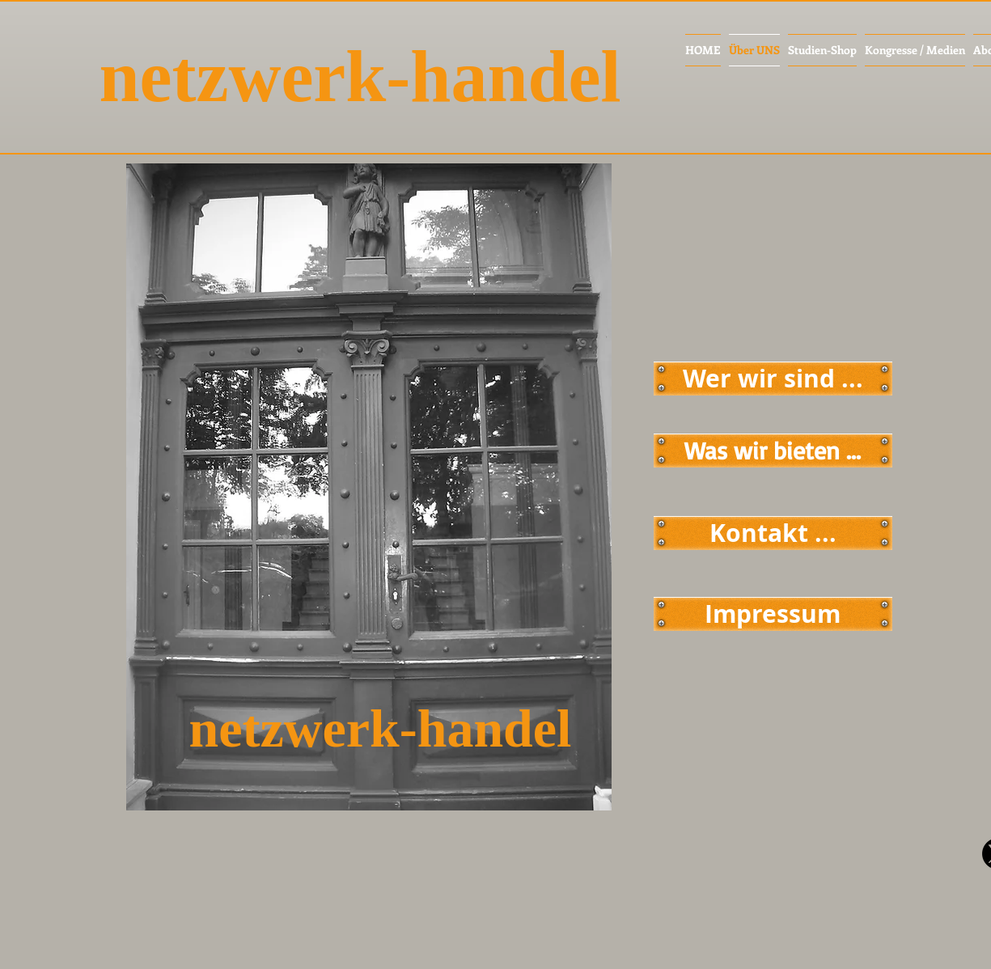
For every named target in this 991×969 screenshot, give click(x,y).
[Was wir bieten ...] (773, 451)
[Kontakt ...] (773, 533)
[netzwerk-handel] (390, 76)
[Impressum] (773, 614)
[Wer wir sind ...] (773, 379)
